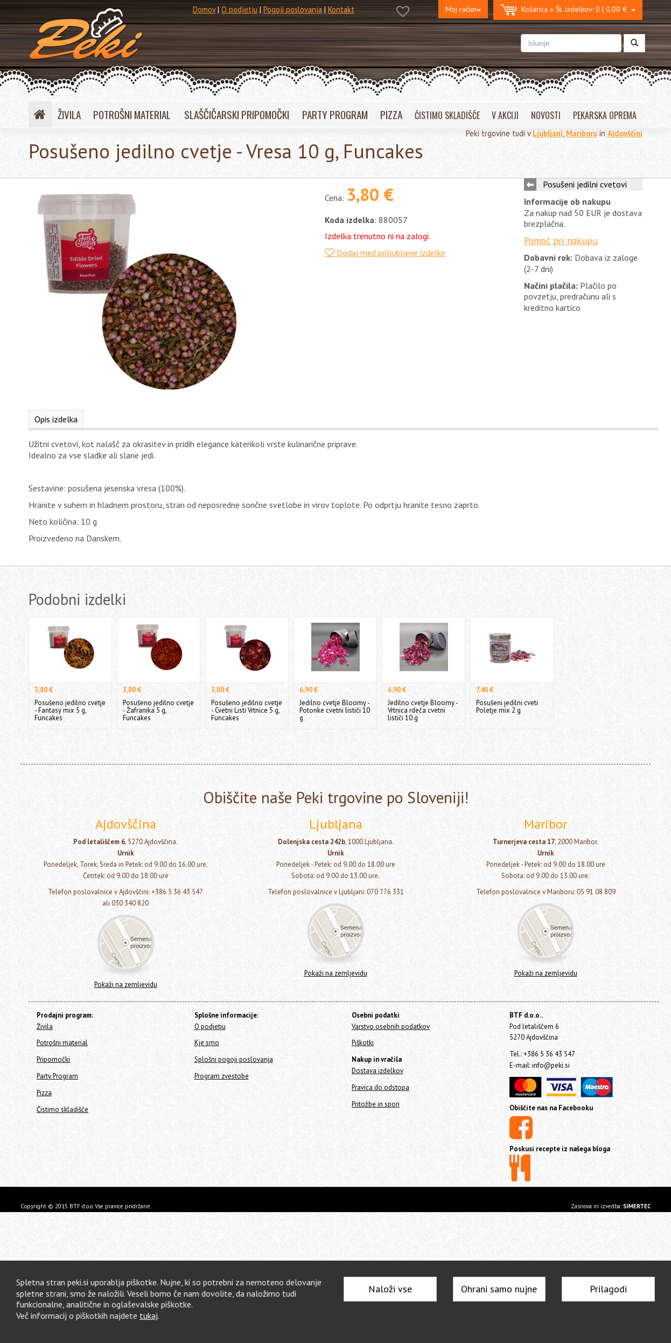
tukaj (148, 1315)
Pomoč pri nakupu (561, 240)
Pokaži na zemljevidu (125, 984)
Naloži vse (390, 1289)
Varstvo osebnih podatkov (391, 1026)
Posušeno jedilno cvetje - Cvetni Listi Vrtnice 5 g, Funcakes (246, 710)
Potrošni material (62, 1042)
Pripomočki (53, 1059)
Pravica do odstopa (380, 1087)
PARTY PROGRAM (335, 114)
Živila (45, 1026)
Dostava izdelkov (377, 1070)
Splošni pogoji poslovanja (233, 1059)
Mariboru (581, 133)
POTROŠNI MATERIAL (132, 114)
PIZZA (391, 114)
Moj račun (463, 9)
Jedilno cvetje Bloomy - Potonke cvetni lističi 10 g (334, 710)
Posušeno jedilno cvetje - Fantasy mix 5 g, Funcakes (70, 710)
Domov (204, 9)
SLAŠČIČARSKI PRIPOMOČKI (236, 114)
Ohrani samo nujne (499, 1289)
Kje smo (206, 1042)
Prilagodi (608, 1289)
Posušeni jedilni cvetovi (585, 184)
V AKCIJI (505, 115)
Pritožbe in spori (376, 1104)
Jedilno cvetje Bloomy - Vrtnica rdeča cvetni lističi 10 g (423, 710)
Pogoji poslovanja (292, 9)
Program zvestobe (221, 1076)
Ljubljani (548, 133)
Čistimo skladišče (62, 1109)
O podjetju (239, 9)
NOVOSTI (546, 115)
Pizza (44, 1092)
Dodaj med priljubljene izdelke (385, 252)
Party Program (57, 1076)
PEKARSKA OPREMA (605, 115)
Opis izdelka (56, 419)
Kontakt (341, 9)
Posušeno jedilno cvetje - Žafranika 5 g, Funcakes (158, 710)
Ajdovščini (624, 133)
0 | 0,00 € (567, 10)
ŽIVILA (69, 114)
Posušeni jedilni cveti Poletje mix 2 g (507, 706)
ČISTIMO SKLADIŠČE (447, 115)
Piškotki (363, 1042)
